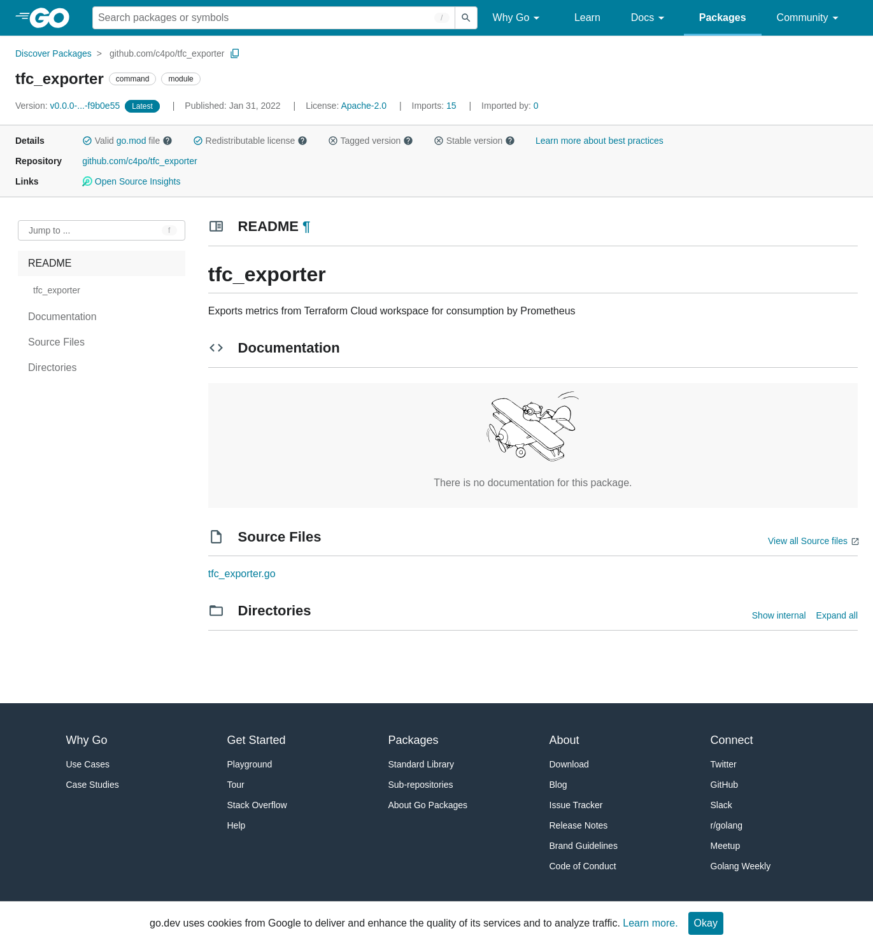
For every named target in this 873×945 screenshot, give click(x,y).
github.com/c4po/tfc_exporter (167, 53)
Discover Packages (53, 53)
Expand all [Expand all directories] (837, 615)
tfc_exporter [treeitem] (56, 290)
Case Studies (92, 785)
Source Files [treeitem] (56, 342)
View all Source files (808, 541)
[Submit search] (466, 17)
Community (809, 18)
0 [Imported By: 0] (510, 106)
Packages (722, 17)
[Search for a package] (273, 17)
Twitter (724, 764)
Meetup (726, 846)
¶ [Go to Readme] (306, 226)
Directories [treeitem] (52, 367)
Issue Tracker (576, 805)
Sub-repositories (420, 785)
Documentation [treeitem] (62, 316)
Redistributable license (250, 141)
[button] (87, 141)
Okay (706, 923)
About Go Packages (428, 805)
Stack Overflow (257, 805)
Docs (650, 18)
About (564, 740)
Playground (250, 764)
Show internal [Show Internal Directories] (779, 615)
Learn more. (650, 923)
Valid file (127, 141)
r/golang (727, 825)
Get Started (256, 740)
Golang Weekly (741, 866)
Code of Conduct (583, 866)
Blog (558, 785)
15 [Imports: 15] (435, 106)
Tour (236, 785)
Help (236, 825)
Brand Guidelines (584, 846)
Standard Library (421, 764)
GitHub (725, 785)
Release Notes (579, 825)
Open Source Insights (131, 181)
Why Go (518, 18)
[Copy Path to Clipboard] (235, 53)
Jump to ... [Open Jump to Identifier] (49, 230)
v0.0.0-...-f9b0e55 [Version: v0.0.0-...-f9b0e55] (68, 106)
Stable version (474, 141)
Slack (721, 805)
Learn (587, 17)
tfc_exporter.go (242, 573)
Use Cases (88, 764)
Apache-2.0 (364, 106)
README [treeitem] (49, 263)
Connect (732, 740)
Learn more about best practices (600, 141)
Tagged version (370, 141)
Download (569, 764)
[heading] (53, 18)
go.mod (131, 141)
